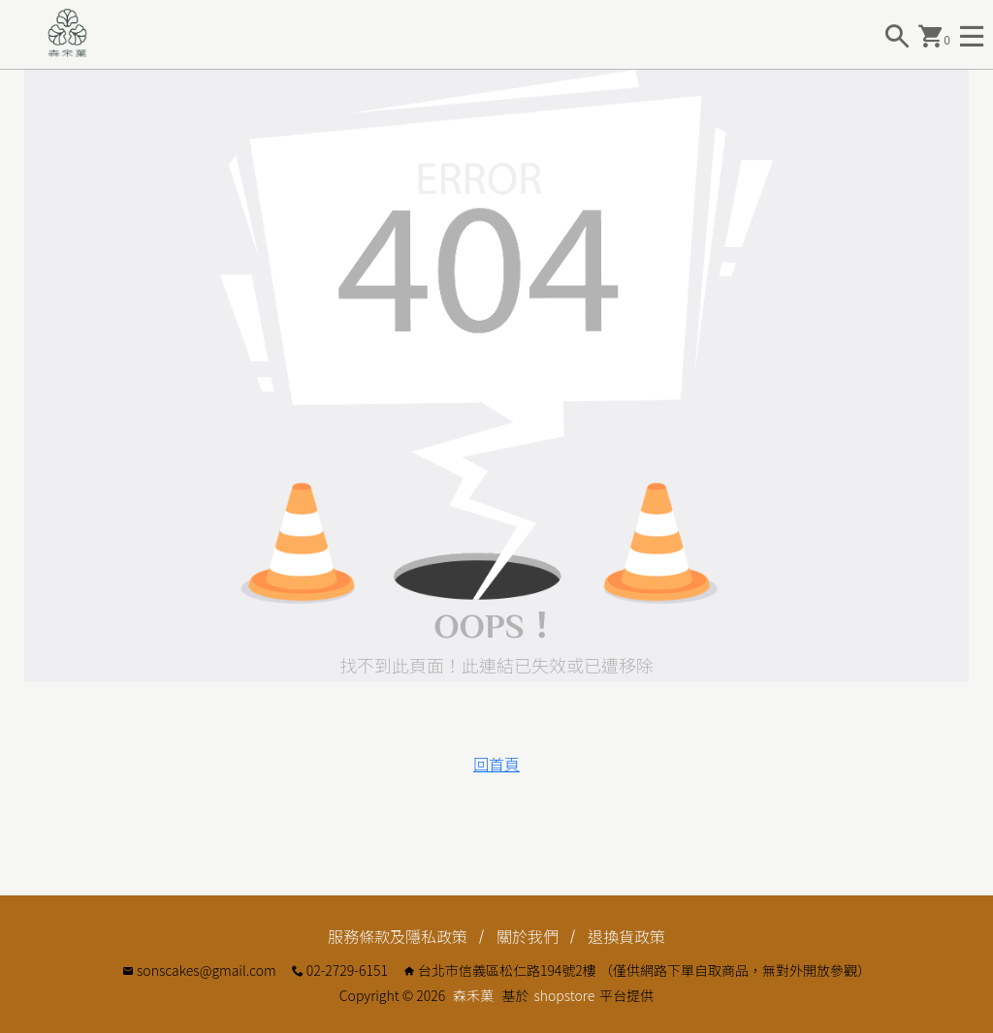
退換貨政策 (626, 936)
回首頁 (496, 763)
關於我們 (527, 936)
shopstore (563, 995)
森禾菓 (473, 995)
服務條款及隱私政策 (397, 936)
